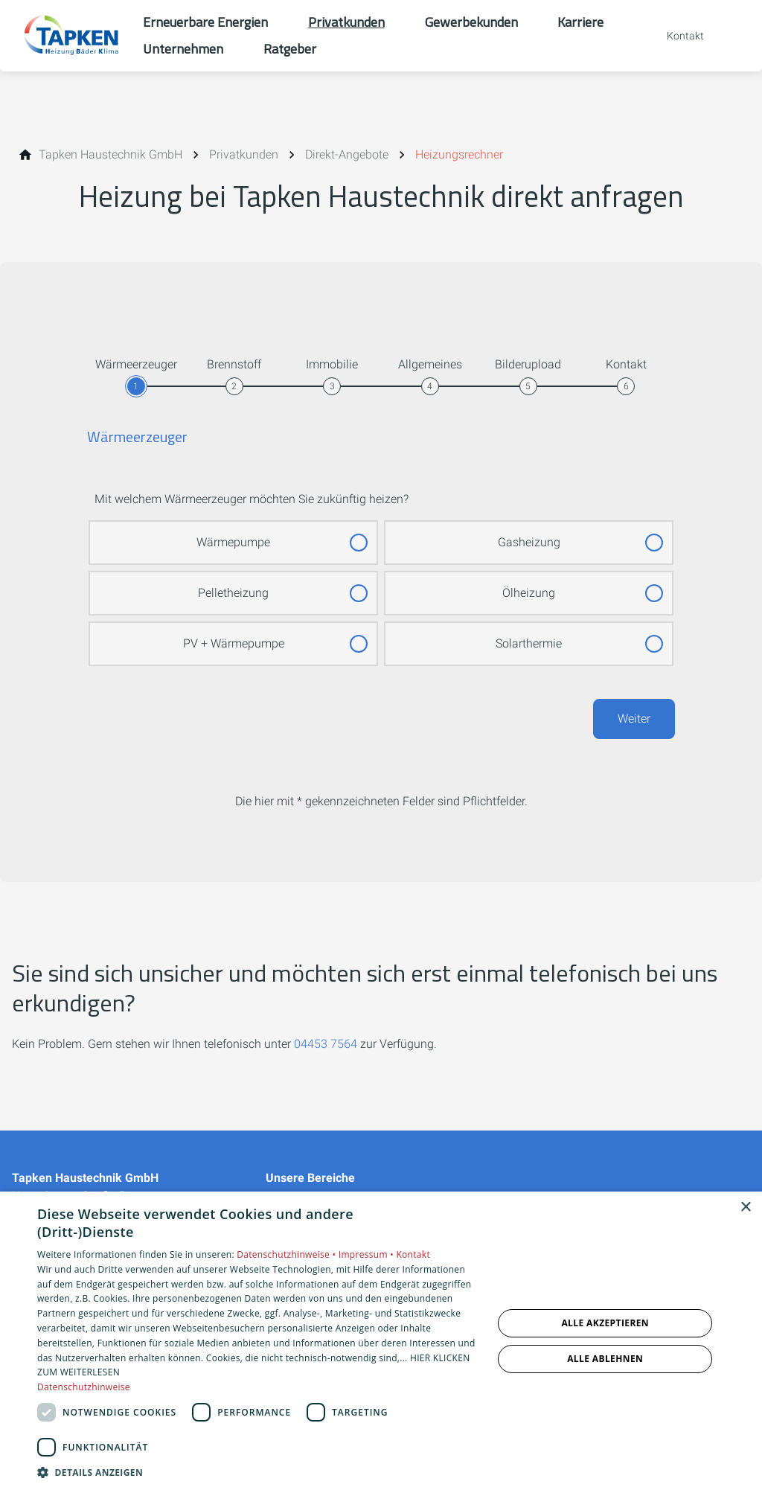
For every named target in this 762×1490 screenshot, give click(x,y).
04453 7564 (325, 1044)
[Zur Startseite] (71, 35)
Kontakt (413, 1254)
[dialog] (381, 1341)
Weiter (634, 719)
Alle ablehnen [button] (605, 1358)
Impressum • (368, 1254)
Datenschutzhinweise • (287, 1254)
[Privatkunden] (243, 155)
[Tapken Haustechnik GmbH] (110, 155)
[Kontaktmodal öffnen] (675, 35)
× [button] (745, 1207)
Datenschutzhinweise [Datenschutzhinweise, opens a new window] (83, 1387)
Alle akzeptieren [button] (605, 1323)
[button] (258, 1472)
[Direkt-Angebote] (346, 155)
